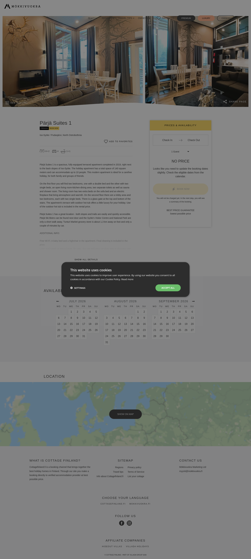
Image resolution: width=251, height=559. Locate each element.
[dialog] (125, 279)
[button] (77, 287)
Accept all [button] (168, 287)
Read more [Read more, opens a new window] (127, 279)
